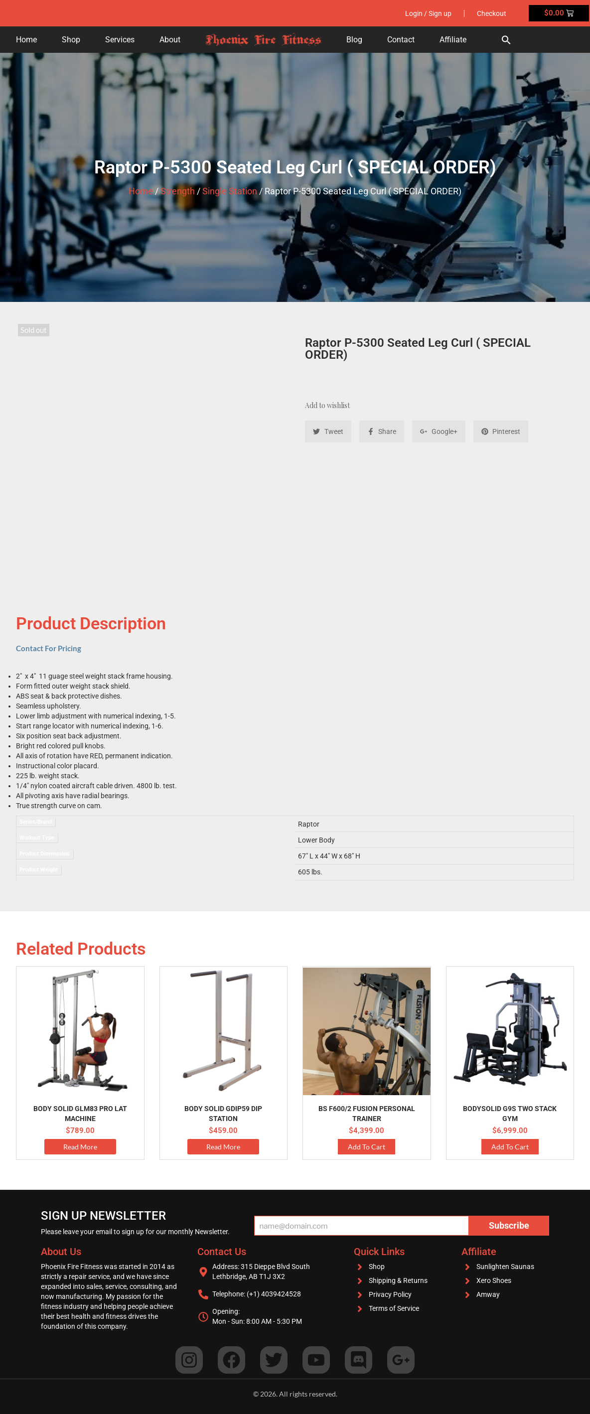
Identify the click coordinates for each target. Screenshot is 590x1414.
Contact (401, 39)
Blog (354, 39)
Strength (177, 191)
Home (26, 39)
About (169, 39)
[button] (506, 39)
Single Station (229, 191)
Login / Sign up (428, 13)
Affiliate (453, 39)
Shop (71, 39)
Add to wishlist (327, 405)
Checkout (491, 13)
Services (120, 39)
